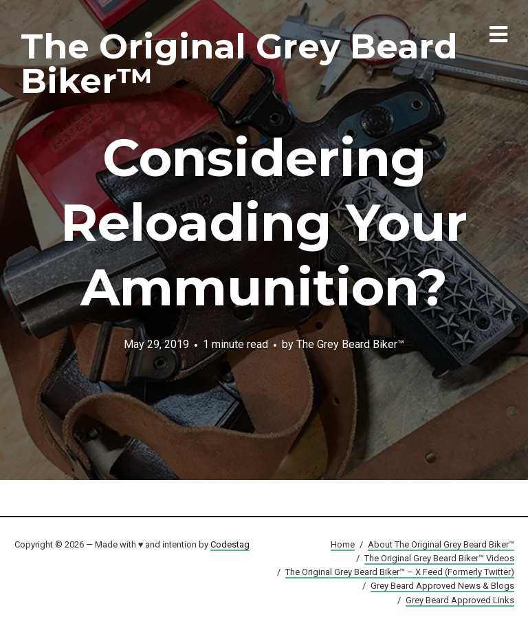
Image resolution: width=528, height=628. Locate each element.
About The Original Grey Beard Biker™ (441, 544)
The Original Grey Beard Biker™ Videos (439, 558)
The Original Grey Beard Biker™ (239, 63)
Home (343, 544)
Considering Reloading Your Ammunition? (264, 222)
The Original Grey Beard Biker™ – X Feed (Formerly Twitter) (399, 572)
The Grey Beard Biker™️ (350, 344)
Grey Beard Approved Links (460, 600)
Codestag (230, 544)
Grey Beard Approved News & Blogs (442, 586)
